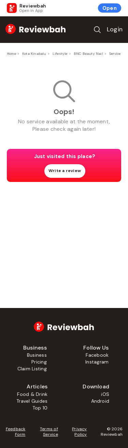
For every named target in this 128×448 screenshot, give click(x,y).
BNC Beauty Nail (88, 53)
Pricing (39, 362)
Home (11, 53)
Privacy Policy (79, 431)
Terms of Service (49, 431)
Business (37, 355)
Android (100, 401)
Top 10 (39, 408)
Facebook (97, 355)
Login (115, 29)
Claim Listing (32, 369)
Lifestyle (60, 53)
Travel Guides (31, 401)
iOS (105, 394)
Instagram (97, 362)
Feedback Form (16, 431)
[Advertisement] (64, 234)
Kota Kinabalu (34, 53)
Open (109, 8)
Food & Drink (32, 394)
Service (114, 53)
